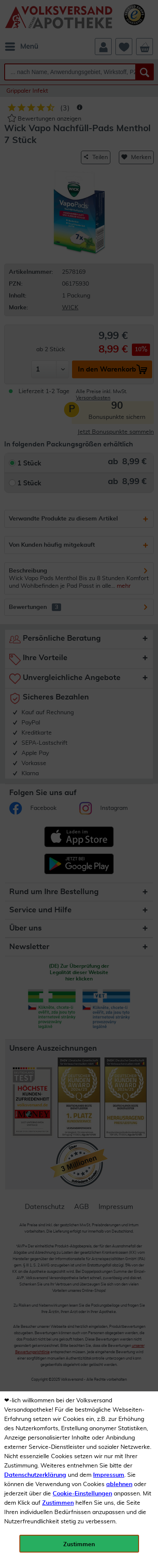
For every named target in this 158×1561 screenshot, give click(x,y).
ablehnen (119, 1484)
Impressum (108, 1475)
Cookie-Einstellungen (82, 1494)
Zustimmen (58, 1503)
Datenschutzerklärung (35, 1475)
